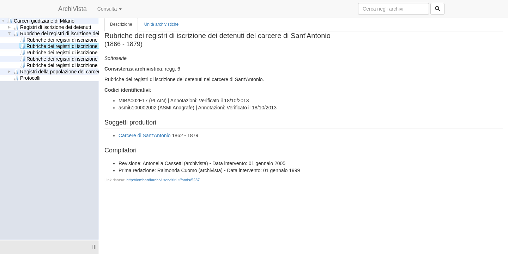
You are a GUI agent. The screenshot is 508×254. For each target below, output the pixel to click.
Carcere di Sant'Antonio (144, 135)
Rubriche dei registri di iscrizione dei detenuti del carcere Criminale (96, 39)
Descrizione (121, 24)
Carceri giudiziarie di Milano (40, 20)
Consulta (109, 9)
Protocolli (27, 77)
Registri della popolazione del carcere (57, 71)
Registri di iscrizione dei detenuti (52, 27)
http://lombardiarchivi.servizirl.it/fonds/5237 (163, 180)
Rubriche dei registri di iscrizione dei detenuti (65, 33)
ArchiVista (72, 8)
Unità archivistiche (161, 24)
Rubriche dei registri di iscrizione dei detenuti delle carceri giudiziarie (98, 65)
